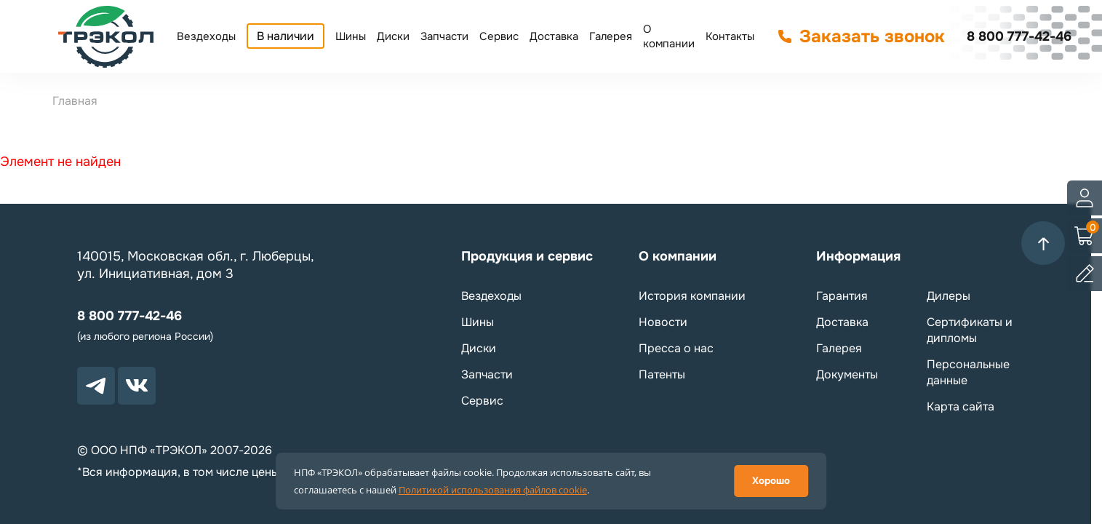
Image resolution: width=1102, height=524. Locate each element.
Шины (350, 36)
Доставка (554, 36)
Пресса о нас (676, 348)
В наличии (285, 36)
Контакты (730, 36)
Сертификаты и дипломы (970, 330)
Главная (74, 100)
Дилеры (948, 295)
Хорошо (771, 481)
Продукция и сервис (527, 256)
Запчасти (444, 36)
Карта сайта (960, 406)
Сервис (499, 36)
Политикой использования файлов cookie (493, 489)
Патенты (662, 374)
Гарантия (842, 295)
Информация (858, 256)
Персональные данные (968, 372)
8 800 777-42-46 (1019, 36)
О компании (669, 36)
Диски (393, 36)
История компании (692, 295)
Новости (663, 322)
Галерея (610, 36)
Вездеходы (206, 36)
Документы (847, 374)
